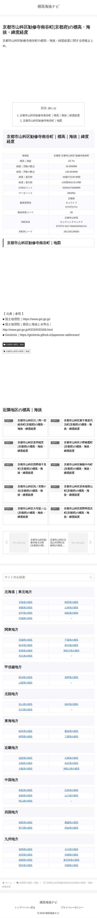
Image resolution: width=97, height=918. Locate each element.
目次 (44, 108)
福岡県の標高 (25, 849)
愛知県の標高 (71, 731)
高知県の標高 (71, 828)
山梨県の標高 (25, 683)
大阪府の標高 (25, 769)
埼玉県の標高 (25, 656)
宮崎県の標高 (71, 855)
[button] (91, 577)
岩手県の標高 (25, 613)
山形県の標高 (71, 607)
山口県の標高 (71, 795)
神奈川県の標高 (71, 650)
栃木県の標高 (25, 645)
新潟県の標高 (25, 677)
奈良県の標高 (71, 763)
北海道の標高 (25, 602)
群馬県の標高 (25, 650)
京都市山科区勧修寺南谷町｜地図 (42, 120)
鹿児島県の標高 (71, 860)
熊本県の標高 (25, 865)
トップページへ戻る (25, 907)
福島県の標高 (71, 613)
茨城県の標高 (25, 640)
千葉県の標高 (71, 640)
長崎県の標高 (25, 860)
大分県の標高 (71, 849)
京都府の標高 (25, 763)
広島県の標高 (71, 790)
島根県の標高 (25, 795)
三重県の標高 (71, 736)
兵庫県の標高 (71, 758)
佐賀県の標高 (25, 855)
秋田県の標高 (71, 602)
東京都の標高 (71, 645)
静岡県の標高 (25, 736)
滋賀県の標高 (25, 758)
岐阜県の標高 (25, 731)
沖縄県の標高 (71, 865)
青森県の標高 (25, 607)
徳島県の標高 (25, 822)
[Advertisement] (48, 75)
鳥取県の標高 (25, 790)
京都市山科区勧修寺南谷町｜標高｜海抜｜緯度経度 (50, 115)
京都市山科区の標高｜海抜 (16, 351)
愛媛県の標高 (71, 822)
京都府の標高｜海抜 (14, 345)
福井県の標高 (71, 704)
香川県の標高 (25, 828)
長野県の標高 (71, 677)
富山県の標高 (25, 704)
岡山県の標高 (25, 801)
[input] (48, 577)
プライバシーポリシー (72, 907)
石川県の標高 (25, 709)
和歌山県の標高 (71, 769)
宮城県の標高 (25, 618)
